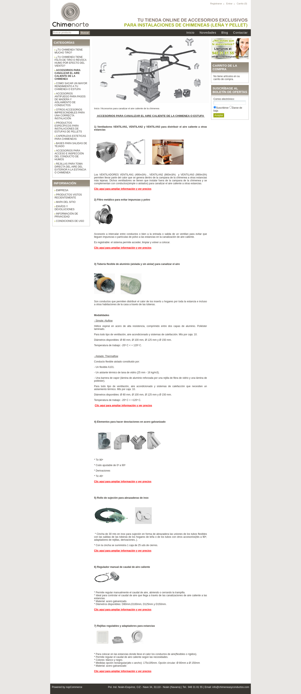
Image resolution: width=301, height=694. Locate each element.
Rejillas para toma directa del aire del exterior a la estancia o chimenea (70, 168)
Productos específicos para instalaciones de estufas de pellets (68, 127)
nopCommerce (74, 687)
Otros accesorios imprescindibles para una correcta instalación (70, 114)
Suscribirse (222, 107)
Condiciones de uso (70, 221)
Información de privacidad (66, 215)
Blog (224, 32)
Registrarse (216, 3)
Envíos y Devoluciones (64, 208)
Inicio (190, 32)
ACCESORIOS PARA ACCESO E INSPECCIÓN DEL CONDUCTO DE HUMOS (69, 155)
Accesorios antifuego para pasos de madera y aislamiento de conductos (70, 99)
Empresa (62, 190)
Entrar (229, 3)
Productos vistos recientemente (68, 196)
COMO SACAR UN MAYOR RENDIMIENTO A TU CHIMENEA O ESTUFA (71, 86)
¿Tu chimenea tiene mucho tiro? (69, 51)
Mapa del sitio (65, 202)
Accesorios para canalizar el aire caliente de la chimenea (67, 74)
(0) (245, 3)
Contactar (240, 32)
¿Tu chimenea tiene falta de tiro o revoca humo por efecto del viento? (71, 61)
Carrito (240, 3)
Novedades (208, 32)
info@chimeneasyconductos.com (230, 687)
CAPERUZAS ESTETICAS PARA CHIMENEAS (70, 137)
